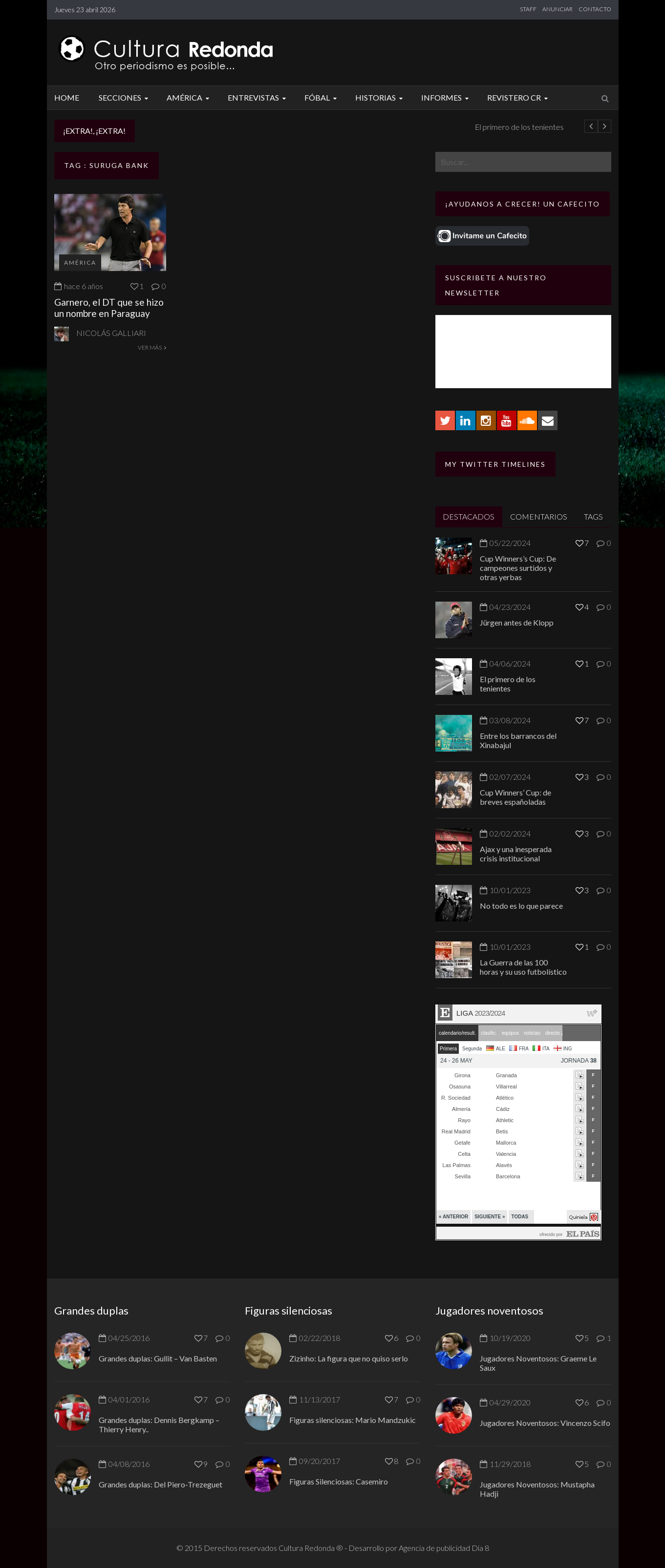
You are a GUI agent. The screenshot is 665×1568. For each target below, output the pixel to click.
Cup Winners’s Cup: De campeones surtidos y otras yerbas (518, 568)
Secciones (125, 97)
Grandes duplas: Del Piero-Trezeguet (160, 1484)
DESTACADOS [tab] (468, 516)
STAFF (528, 9)
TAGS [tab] (593, 516)
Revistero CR (519, 97)
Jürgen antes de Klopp (187, 126)
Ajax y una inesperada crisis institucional (516, 853)
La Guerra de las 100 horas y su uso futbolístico (523, 967)
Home (66, 97)
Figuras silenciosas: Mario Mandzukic (352, 1419)
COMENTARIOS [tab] (538, 516)
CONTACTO (595, 9)
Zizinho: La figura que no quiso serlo (348, 1358)
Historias (380, 97)
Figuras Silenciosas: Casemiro (338, 1481)
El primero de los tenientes (508, 683)
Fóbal (322, 97)
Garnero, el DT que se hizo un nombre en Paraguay (109, 307)
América (189, 97)
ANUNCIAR (557, 9)
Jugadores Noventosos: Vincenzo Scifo (545, 1422)
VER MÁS (152, 347)
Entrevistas (258, 97)
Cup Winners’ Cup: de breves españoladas (515, 797)
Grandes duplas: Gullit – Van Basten (158, 1358)
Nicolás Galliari (111, 332)
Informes (446, 97)
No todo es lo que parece (521, 905)
